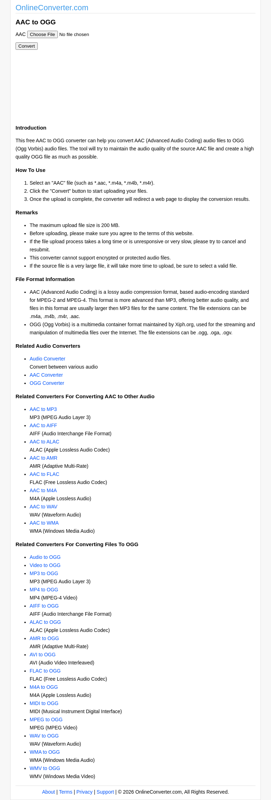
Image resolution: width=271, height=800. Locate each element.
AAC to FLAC (44, 474)
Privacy (84, 792)
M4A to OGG (44, 687)
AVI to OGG (43, 654)
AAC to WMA (44, 523)
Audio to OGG (45, 557)
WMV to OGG (45, 768)
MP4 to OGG (44, 589)
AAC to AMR (44, 458)
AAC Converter (46, 375)
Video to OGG (45, 565)
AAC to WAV (44, 506)
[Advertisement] (173, 66)
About (48, 792)
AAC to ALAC (44, 441)
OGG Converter (47, 383)
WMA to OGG (45, 752)
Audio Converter (47, 359)
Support (105, 792)
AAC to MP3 (43, 409)
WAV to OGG (44, 736)
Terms (65, 792)
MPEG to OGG (46, 719)
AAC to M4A (43, 490)
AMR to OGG (44, 638)
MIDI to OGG (44, 703)
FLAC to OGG (45, 671)
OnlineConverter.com (52, 7)
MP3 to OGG (44, 573)
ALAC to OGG (45, 622)
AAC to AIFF (43, 425)
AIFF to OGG (44, 606)
